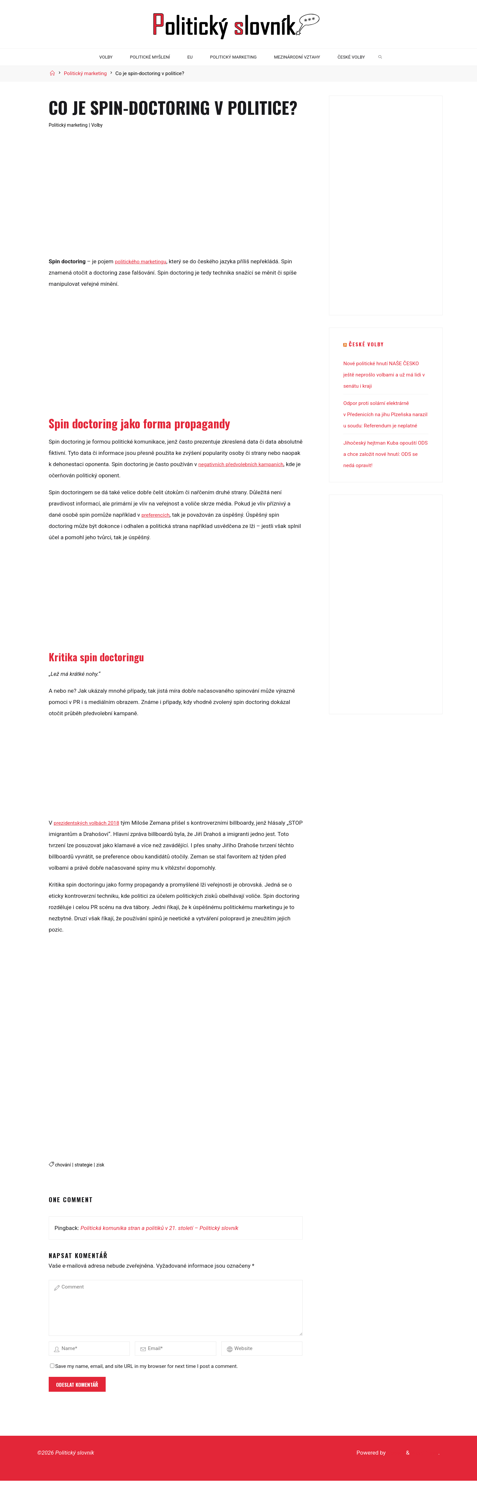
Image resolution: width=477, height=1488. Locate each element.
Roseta (395, 1460)
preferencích (156, 514)
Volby (101, 125)
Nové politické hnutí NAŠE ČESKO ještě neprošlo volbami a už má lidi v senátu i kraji (385, 374)
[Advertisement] (175, 202)
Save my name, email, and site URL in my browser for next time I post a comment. (144, 1374)
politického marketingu (143, 261)
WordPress (424, 1460)
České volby (368, 343)
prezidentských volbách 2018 (90, 822)
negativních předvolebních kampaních (245, 463)
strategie (86, 1164)
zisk (104, 1164)
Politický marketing (85, 73)
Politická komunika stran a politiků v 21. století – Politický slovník (159, 1227)
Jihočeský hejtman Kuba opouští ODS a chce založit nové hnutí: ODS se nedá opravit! (384, 464)
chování (64, 1164)
